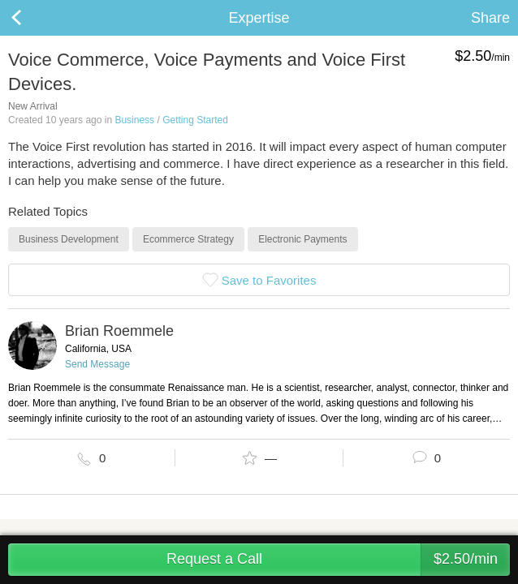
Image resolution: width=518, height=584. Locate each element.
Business (134, 120)
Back (32, 18)
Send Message (97, 364)
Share (490, 18)
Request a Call (338, 559)
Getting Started (195, 120)
